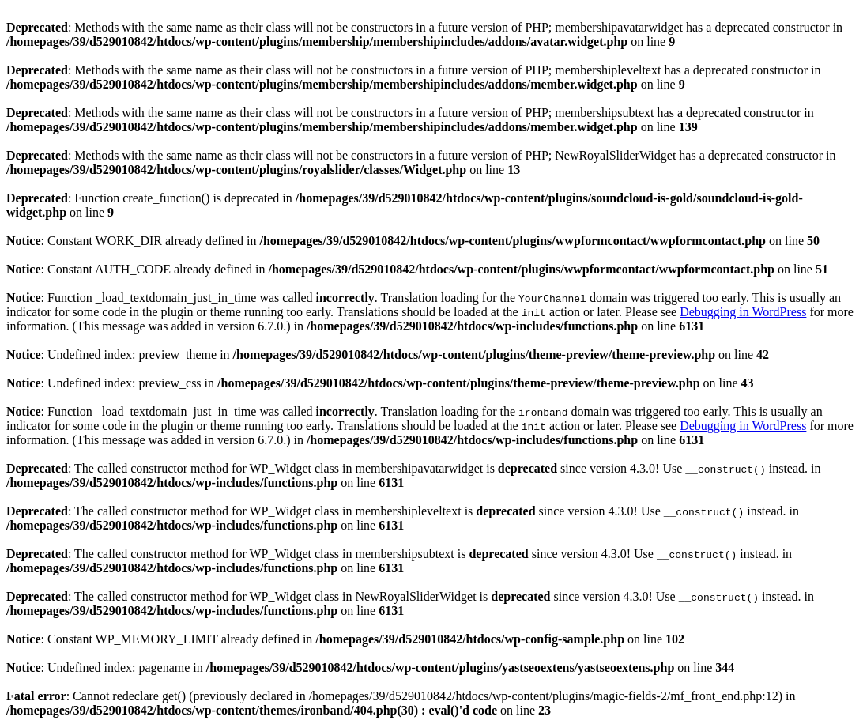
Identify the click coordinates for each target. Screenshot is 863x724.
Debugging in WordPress (743, 312)
